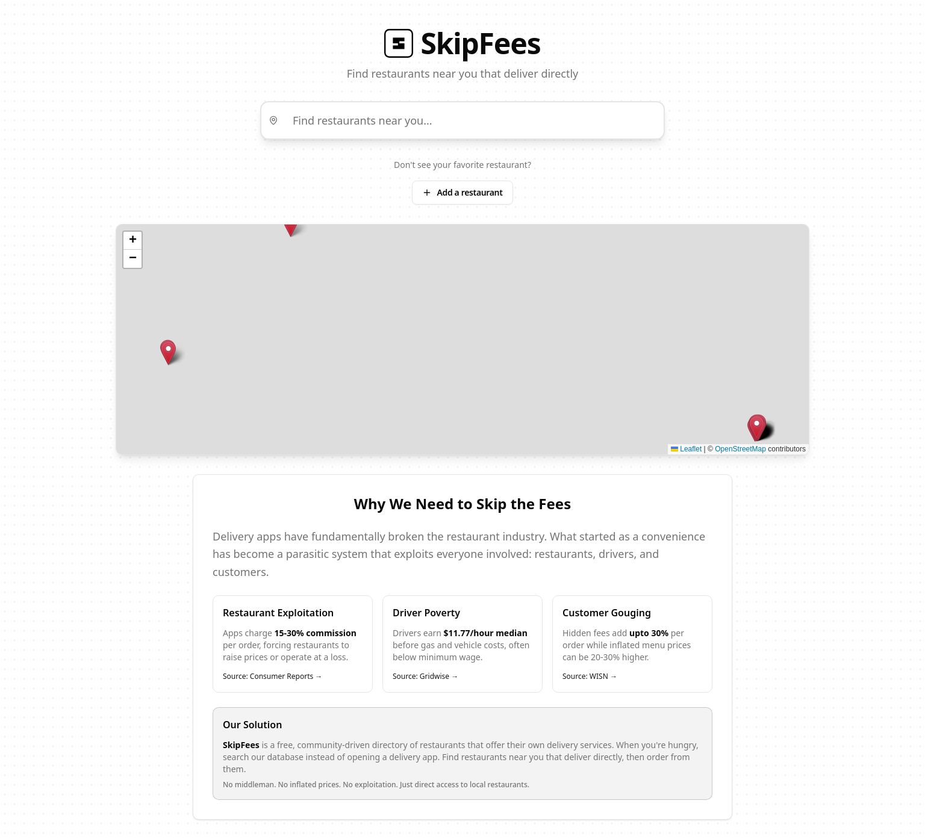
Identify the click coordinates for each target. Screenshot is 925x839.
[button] (290, 224)
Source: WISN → (589, 676)
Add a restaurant (462, 192)
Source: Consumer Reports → (272, 676)
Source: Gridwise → (425, 676)
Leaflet (686, 449)
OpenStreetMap (740, 449)
